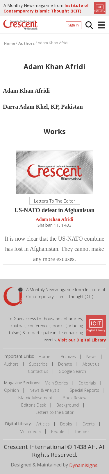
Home (44, 356)
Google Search (72, 371)
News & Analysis (44, 390)
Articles (43, 424)
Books (66, 424)
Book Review (74, 397)
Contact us (38, 371)
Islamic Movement (35, 397)
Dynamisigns (83, 465)
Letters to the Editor (54, 412)
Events (89, 424)
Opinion (11, 390)
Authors (11, 364)
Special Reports (84, 390)
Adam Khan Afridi (54, 219)
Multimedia (30, 431)
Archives (68, 356)
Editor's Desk (33, 405)
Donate (65, 364)
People (57, 431)
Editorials (87, 383)
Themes (82, 431)
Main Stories (56, 383)
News (91, 356)
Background (67, 405)
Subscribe (38, 364)
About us (91, 364)
